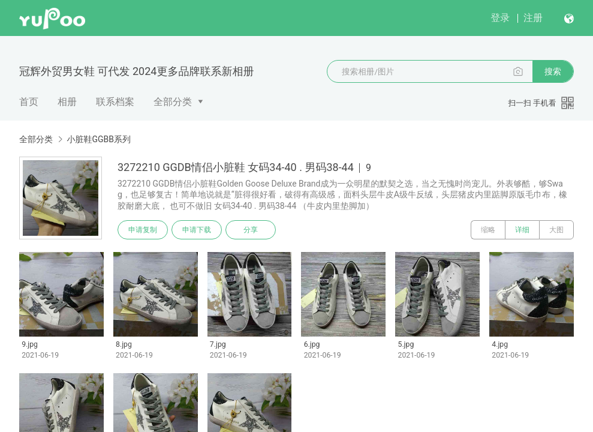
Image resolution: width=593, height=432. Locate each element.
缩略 (488, 230)
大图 (556, 230)
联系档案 (115, 101)
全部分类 (172, 101)
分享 (250, 230)
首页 (28, 101)
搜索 (552, 71)
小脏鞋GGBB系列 (99, 139)
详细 (522, 230)
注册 (533, 17)
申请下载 (196, 230)
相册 (67, 101)
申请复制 (142, 230)
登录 (500, 17)
